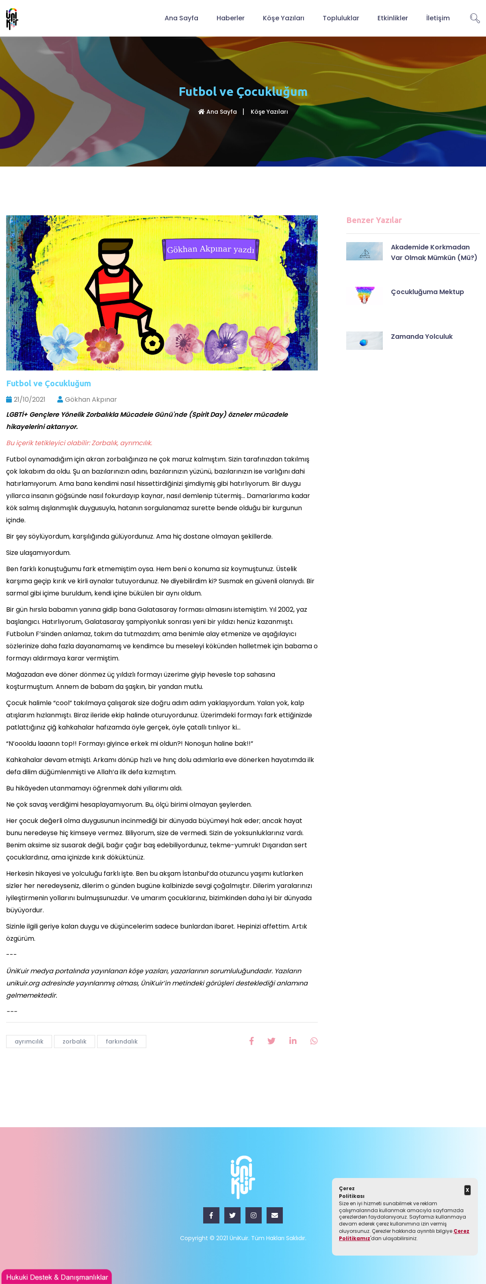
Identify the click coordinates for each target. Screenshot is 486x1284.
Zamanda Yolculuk (422, 336)
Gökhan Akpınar (87, 399)
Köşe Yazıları (283, 18)
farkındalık (122, 1041)
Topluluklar (341, 18)
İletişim (438, 18)
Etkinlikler (393, 18)
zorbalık (75, 1041)
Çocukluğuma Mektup (427, 292)
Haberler (231, 18)
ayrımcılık (29, 1041)
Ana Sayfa (181, 18)
